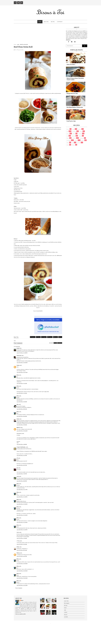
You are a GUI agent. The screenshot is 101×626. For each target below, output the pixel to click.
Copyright (59, 21)
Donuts (74, 133)
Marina (18, 552)
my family (74, 138)
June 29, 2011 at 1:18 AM (22, 538)
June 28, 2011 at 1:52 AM (22, 383)
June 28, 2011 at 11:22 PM (22, 515)
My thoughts (69, 140)
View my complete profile (20, 614)
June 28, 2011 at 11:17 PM (22, 489)
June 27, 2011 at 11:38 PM (22, 352)
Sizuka (18, 365)
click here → (68, 39)
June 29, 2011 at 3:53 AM (22, 544)
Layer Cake (66, 600)
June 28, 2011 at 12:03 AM (22, 362)
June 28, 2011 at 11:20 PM (22, 504)
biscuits (68, 129)
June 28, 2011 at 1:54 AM (22, 393)
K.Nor (18, 546)
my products (81, 138)
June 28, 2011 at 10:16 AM (22, 430)
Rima (18, 375)
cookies (81, 131)
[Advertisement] (38, 35)
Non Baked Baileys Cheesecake (75, 107)
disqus (55, 342)
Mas (17, 404)
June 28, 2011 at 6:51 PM (22, 465)
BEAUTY (18, 427)
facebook (60, 342)
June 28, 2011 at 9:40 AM (22, 424)
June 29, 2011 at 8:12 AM (22, 550)
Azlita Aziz (19, 355)
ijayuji (18, 348)
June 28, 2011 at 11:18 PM (22, 496)
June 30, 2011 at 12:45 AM (22, 578)
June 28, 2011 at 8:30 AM (22, 416)
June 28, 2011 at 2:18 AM (22, 401)
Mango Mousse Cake (72, 93)
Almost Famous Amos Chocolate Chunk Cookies (75, 79)
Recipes (53, 21)
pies (72, 142)
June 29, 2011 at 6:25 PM (22, 556)
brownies (79, 129)
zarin (18, 476)
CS (17, 458)
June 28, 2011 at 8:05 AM (22, 409)
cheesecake (74, 131)
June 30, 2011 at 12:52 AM (22, 585)
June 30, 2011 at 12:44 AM (22, 570)
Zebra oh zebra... (71, 64)
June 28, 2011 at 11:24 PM (22, 529)
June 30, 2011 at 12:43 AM (22, 563)
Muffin (68, 138)
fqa (17, 467)
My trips (76, 140)
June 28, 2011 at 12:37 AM (22, 372)
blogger (51, 342)
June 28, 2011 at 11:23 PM (22, 522)
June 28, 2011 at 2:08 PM (22, 444)
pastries (82, 140)
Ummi (18, 418)
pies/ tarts (78, 142)
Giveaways (80, 133)
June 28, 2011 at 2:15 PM (22, 455)
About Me (46, 21)
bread (73, 129)
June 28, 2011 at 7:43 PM (22, 473)
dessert (68, 133)
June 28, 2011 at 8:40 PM (22, 481)
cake (67, 131)
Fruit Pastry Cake (71, 121)
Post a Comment (18, 588)
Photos (68, 142)
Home (40, 21)
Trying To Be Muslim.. (21, 447)
